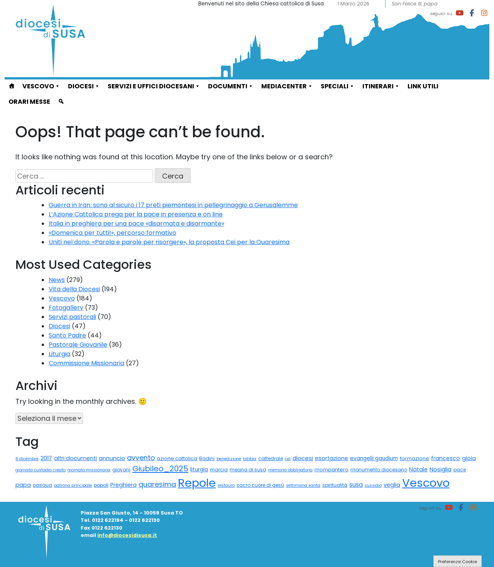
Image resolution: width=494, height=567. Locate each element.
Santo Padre (67, 335)
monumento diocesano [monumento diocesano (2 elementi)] (378, 469)
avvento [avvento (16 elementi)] (141, 457)
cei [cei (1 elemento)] (288, 459)
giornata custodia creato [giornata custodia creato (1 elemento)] (40, 470)
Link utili (423, 86)
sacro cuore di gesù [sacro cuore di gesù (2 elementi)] (260, 485)
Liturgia (59, 353)
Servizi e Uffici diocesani (154, 86)
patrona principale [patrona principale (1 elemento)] (73, 485)
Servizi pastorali (72, 316)
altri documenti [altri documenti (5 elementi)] (75, 458)
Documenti (231, 86)
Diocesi (84, 86)
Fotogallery (66, 307)
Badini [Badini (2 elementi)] (207, 458)
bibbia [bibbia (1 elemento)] (249, 459)
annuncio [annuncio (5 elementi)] (112, 458)
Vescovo (41, 86)
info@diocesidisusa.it (127, 535)
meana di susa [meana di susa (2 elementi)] (248, 469)
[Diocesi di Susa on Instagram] (484, 13)
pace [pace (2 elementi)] (459, 469)
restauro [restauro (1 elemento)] (226, 485)
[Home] (12, 87)
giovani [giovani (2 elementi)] (121, 469)
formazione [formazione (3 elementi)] (414, 458)
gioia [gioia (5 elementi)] (469, 458)
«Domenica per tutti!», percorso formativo (112, 232)
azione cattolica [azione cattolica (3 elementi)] (177, 458)
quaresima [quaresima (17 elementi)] (157, 484)
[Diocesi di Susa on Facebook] (472, 13)
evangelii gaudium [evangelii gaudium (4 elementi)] (374, 458)
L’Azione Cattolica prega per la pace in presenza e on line (136, 214)
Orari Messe (29, 101)
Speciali (338, 86)
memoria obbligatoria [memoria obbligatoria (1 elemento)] (290, 470)
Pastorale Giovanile (78, 344)
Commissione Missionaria (86, 363)
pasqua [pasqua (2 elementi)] (42, 485)
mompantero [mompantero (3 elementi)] (332, 469)
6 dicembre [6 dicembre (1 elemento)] (27, 459)
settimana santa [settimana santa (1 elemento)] (303, 485)
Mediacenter (287, 86)
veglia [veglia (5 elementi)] (392, 485)
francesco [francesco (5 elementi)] (445, 458)
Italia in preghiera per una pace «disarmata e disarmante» (136, 223)
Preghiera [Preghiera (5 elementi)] (123, 485)
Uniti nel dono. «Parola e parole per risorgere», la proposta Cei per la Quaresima (169, 242)
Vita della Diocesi (74, 289)
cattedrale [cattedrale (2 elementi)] (270, 458)
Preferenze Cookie (457, 562)
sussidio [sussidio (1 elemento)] (373, 485)
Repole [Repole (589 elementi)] (197, 483)
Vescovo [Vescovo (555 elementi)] (426, 483)
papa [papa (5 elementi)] (23, 485)
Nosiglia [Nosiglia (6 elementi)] (441, 469)
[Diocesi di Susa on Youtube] (459, 13)
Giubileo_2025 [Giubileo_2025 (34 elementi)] (160, 468)
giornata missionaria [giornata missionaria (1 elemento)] (89, 470)
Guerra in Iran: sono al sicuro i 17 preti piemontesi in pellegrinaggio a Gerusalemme (173, 205)
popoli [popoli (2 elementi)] (101, 485)
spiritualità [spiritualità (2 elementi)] (334, 485)
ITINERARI (381, 86)
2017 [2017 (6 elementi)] (46, 458)
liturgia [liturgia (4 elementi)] (199, 469)
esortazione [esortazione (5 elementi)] (331, 458)
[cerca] (61, 102)
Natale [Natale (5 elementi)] (418, 469)
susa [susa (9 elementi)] (356, 484)
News (57, 279)
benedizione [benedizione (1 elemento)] (229, 459)
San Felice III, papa (415, 3)
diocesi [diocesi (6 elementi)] (303, 458)
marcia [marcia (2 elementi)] (219, 469)
